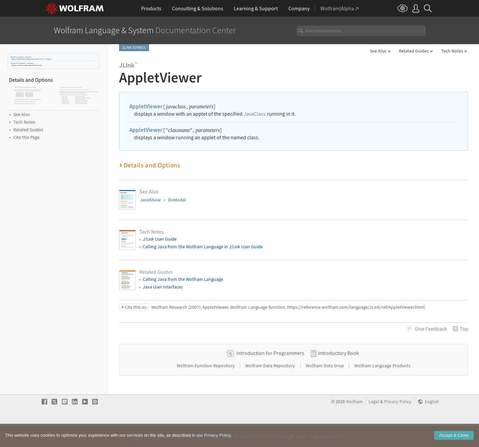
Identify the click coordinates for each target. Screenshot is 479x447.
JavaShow (150, 200)
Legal (374, 422)
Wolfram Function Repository (206, 387)
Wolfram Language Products (382, 387)
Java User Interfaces (163, 287)
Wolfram (354, 422)
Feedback (431, 328)
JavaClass (42, 59)
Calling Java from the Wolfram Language (183, 279)
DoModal (177, 200)
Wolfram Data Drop (325, 387)
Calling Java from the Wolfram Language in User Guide (203, 247)
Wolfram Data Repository (270, 387)
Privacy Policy (397, 422)
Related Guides (414, 51)
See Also (378, 51)
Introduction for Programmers (270, 374)
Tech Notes (452, 51)
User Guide (160, 239)
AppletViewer (14, 57)
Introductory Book (338, 374)
